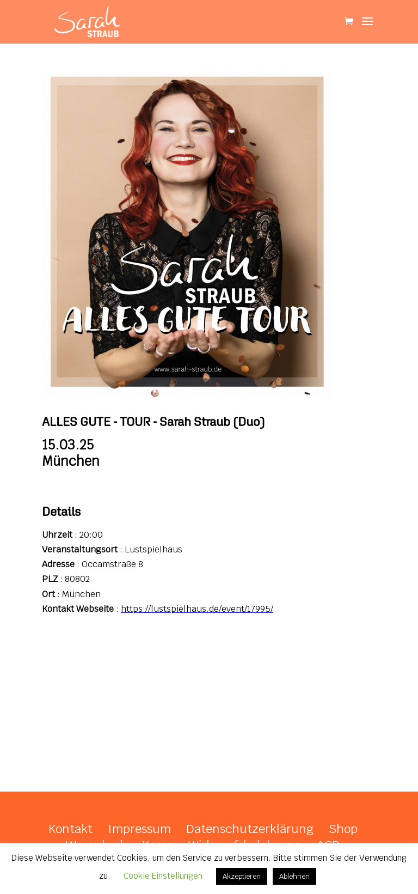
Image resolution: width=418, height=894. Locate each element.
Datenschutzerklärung (250, 828)
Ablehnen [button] (294, 876)
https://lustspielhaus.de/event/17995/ (197, 609)
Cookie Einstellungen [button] (163, 876)
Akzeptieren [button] (242, 876)
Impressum (139, 828)
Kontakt (70, 828)
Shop (343, 828)
